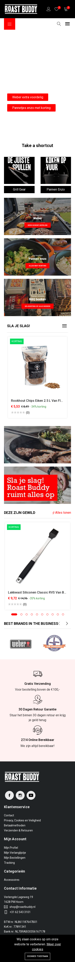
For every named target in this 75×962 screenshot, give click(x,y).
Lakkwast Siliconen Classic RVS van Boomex (41, 592)
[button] (14, 614)
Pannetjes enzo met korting (31, 108)
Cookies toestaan (37, 956)
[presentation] (59, 624)
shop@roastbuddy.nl (22, 906)
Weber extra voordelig (27, 97)
